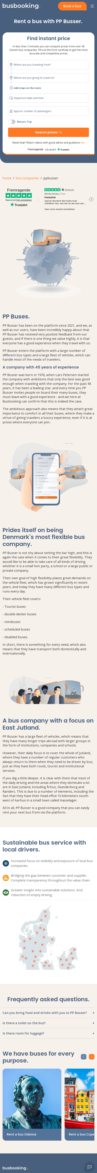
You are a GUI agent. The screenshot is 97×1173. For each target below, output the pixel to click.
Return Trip (24, 121)
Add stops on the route (25, 87)
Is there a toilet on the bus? (24, 1023)
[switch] (11, 122)
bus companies (27, 178)
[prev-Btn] (83, 1056)
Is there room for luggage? (23, 1033)
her (83, 142)
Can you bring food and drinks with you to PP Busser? (45, 1013)
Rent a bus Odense (21, 1134)
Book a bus (72, 6)
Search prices (46, 132)
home (7, 178)
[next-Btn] (91, 1056)
